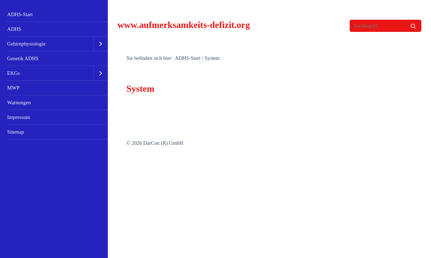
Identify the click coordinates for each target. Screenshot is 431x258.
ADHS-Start (20, 14)
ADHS (14, 29)
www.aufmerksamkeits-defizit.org (184, 25)
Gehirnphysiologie (26, 44)
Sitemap (15, 132)
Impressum (18, 117)
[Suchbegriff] (385, 26)
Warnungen (19, 102)
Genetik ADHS (23, 58)
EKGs (13, 73)
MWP (13, 88)
